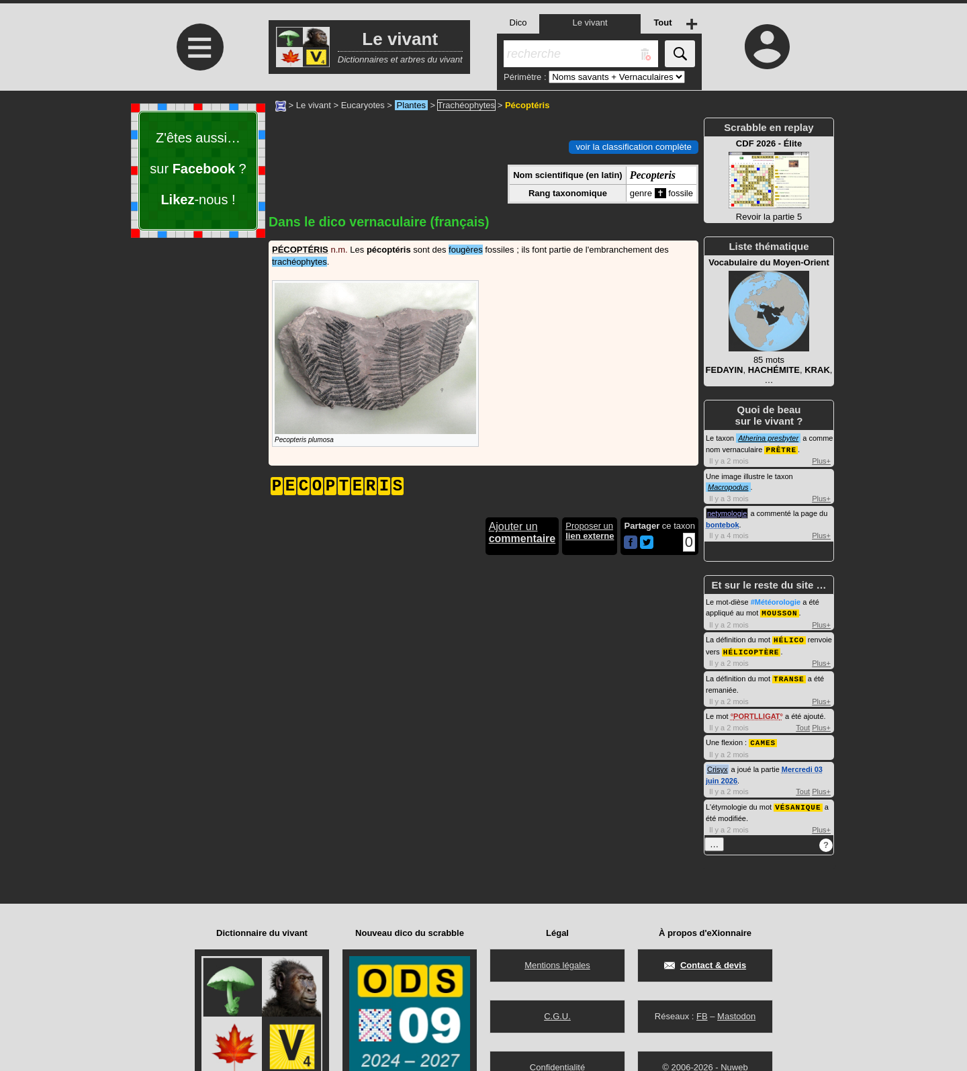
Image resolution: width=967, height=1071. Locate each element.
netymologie (727, 513)
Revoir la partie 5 (769, 180)
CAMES (763, 739)
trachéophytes (299, 262)
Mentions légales (557, 965)
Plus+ (821, 460)
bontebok (722, 524)
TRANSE (789, 676)
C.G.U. (557, 1016)
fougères (466, 250)
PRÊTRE (781, 449)
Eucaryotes (363, 105)
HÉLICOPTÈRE (751, 649)
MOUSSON (779, 612)
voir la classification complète (633, 147)
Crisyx (717, 765)
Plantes (411, 105)
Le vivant (313, 105)
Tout (803, 724)
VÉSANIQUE (798, 803)
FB (702, 1016)
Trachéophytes (467, 105)
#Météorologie (776, 601)
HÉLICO (789, 638)
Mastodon (736, 1016)
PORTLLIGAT (756, 713)
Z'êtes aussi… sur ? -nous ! (198, 168)
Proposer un (589, 531)
